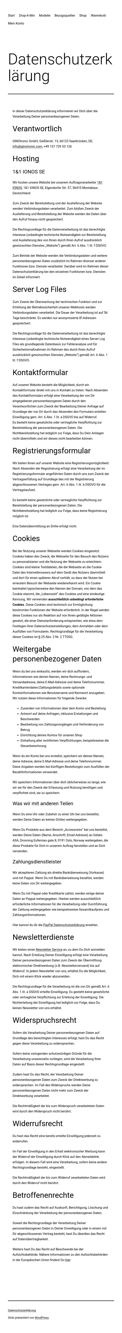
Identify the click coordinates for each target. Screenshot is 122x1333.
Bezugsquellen (64, 15)
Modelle (44, 15)
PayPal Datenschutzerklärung (64, 925)
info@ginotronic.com (27, 146)
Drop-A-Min (27, 15)
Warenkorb (98, 15)
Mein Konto (16, 23)
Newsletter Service (49, 949)
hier (67, 1260)
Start (11, 15)
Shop (83, 15)
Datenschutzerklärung (22, 1310)
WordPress (42, 1317)
